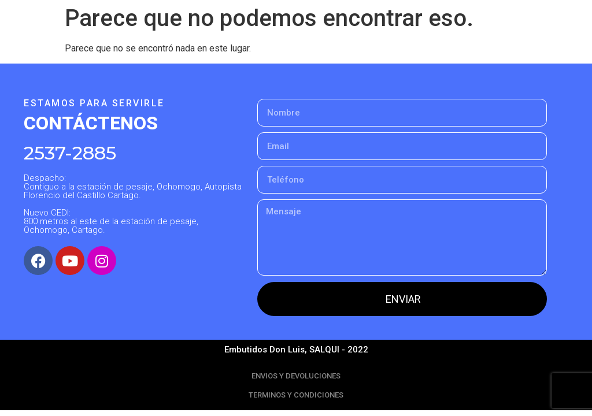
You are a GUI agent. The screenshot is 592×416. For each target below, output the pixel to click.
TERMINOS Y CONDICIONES (296, 395)
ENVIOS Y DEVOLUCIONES (296, 376)
